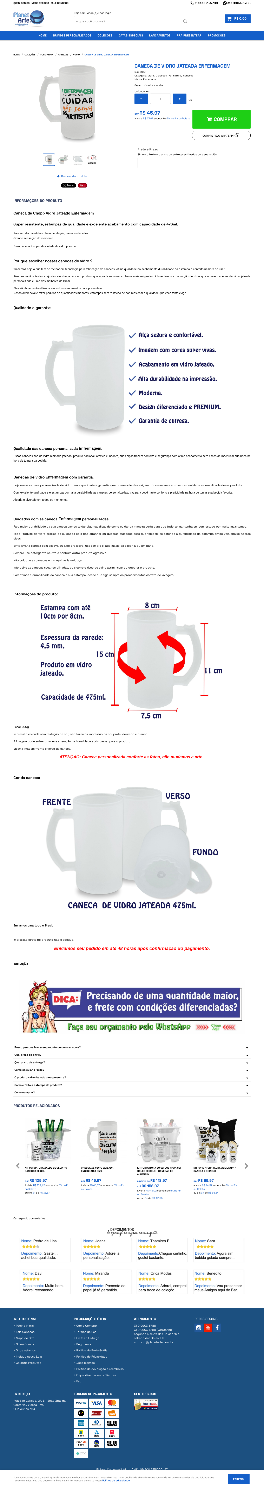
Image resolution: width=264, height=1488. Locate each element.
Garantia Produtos (28, 1363)
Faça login (104, 13)
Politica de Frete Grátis (91, 1350)
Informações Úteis (90, 1319)
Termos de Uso (86, 1332)
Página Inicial (25, 1325)
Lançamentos (160, 35)
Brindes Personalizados (72, 35)
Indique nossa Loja (29, 1356)
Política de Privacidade (91, 1356)
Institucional (25, 1319)
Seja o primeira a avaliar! (149, 85)
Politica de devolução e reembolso (100, 1369)
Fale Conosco (59, 3)
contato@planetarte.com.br (153, 1342)
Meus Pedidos (40, 3)
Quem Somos (21, 3)
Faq (78, 1381)
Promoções (217, 35)
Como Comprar (86, 1325)
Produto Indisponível (160, 1141)
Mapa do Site (25, 1338)
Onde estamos (26, 1350)
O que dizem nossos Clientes (96, 1375)
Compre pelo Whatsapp (219, 135)
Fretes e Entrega (87, 1338)
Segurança (83, 1344)
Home (43, 35)
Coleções (105, 35)
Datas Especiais (131, 35)
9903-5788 (206, 3)
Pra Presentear (189, 35)
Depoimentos (85, 1363)
